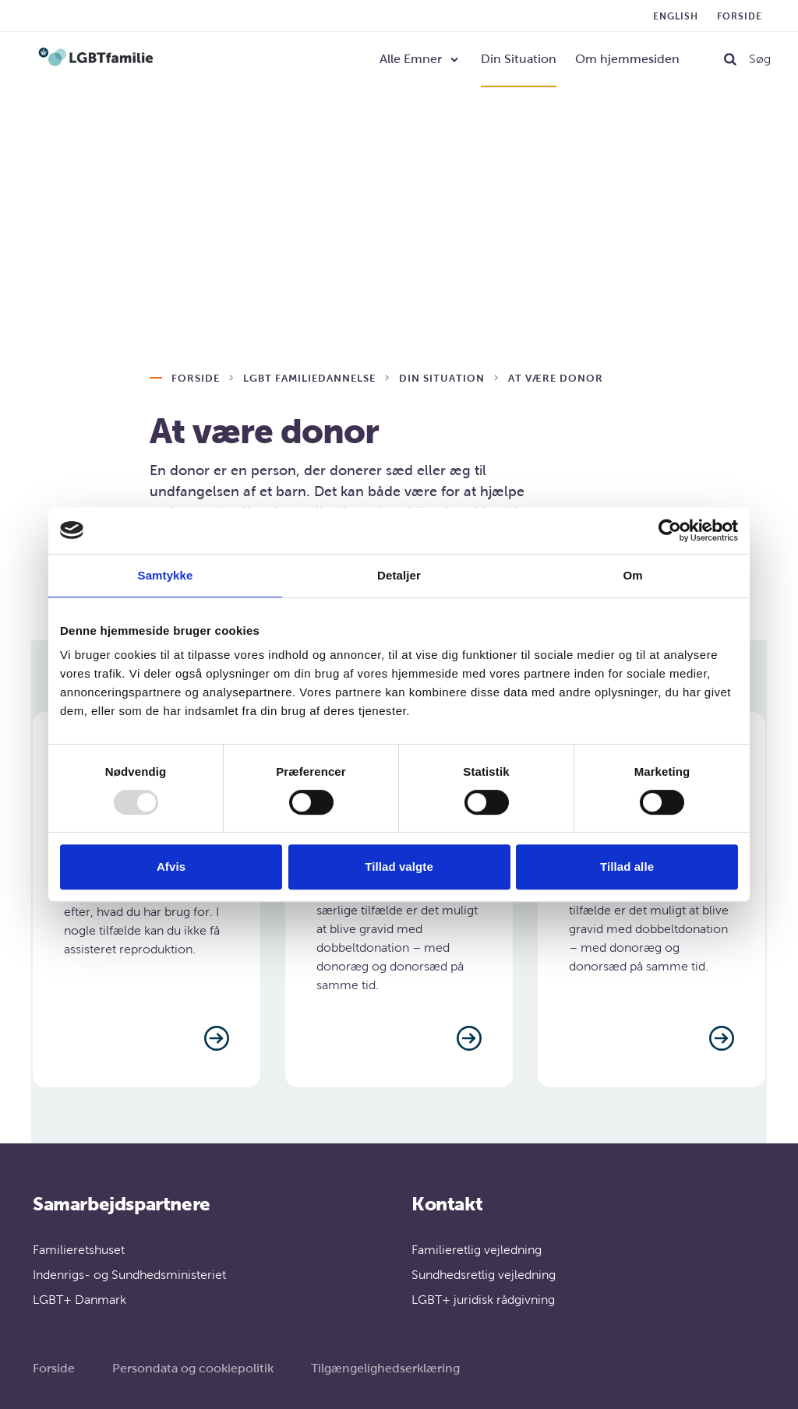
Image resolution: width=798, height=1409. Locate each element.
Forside (739, 16)
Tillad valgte (399, 866)
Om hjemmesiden (627, 58)
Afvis (171, 866)
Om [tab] (632, 575)
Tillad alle (627, 866)
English (675, 16)
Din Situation (518, 58)
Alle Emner (411, 58)
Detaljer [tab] (399, 575)
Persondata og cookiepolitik (193, 1368)
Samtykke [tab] (165, 575)
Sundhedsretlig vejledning (483, 1274)
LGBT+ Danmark (79, 1299)
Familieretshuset (79, 1249)
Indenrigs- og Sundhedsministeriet (129, 1274)
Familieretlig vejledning (476, 1249)
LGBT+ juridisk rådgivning (483, 1299)
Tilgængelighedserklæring (385, 1368)
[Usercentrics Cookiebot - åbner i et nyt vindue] (670, 530)
